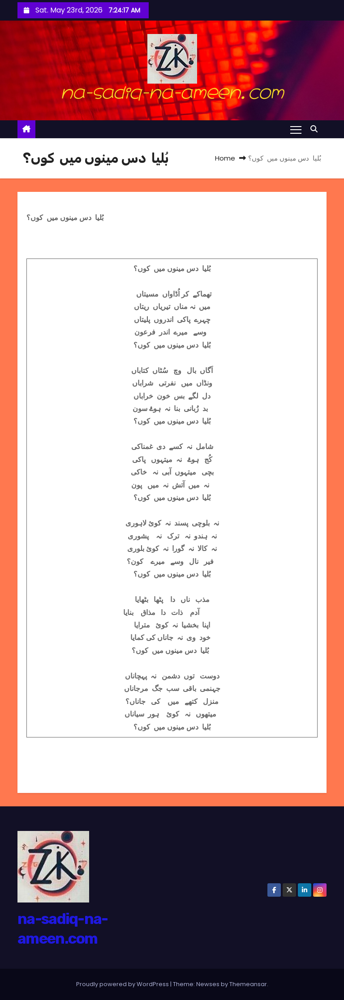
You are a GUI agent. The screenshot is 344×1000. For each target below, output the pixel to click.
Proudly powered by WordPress (123, 984)
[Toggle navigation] (296, 129)
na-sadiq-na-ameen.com (172, 90)
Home (225, 158)
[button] (316, 129)
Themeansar (248, 984)
